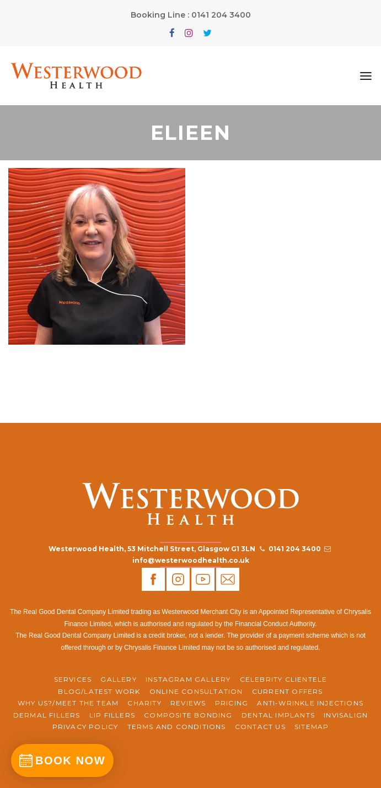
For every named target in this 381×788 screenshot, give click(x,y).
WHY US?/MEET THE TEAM (68, 703)
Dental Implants (278, 715)
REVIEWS (188, 703)
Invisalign (346, 715)
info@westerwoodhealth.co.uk (190, 560)
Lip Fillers (112, 715)
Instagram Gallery (188, 679)
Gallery (118, 679)
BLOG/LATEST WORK (99, 691)
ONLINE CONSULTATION (196, 691)
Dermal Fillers (47, 715)
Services (73, 679)
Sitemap (311, 726)
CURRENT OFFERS (287, 691)
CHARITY (144, 703)
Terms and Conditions (176, 726)
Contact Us (260, 726)
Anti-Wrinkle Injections (310, 703)
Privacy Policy (85, 726)
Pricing (231, 703)
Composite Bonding (188, 715)
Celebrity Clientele (284, 679)
